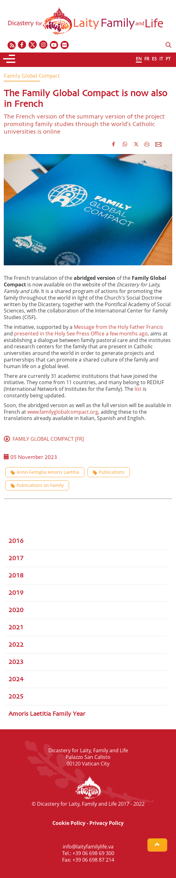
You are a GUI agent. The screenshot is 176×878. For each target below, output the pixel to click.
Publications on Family (37, 485)
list (138, 388)
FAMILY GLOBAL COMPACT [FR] (44, 438)
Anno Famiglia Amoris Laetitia (45, 472)
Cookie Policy (68, 823)
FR (146, 59)
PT (168, 59)
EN (139, 59)
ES (154, 59)
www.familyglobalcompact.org (62, 411)
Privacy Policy (106, 823)
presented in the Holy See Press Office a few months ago (81, 333)
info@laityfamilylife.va (88, 846)
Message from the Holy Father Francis (118, 326)
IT (161, 59)
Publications (109, 472)
